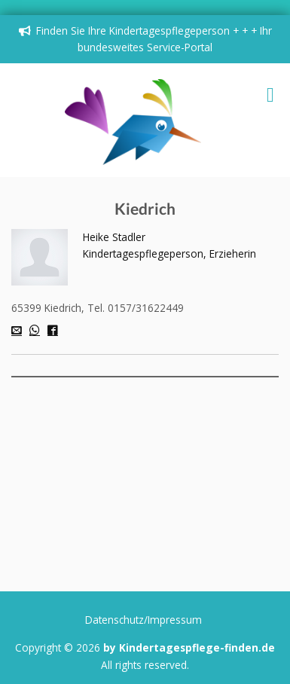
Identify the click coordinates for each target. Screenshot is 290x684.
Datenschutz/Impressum (143, 619)
